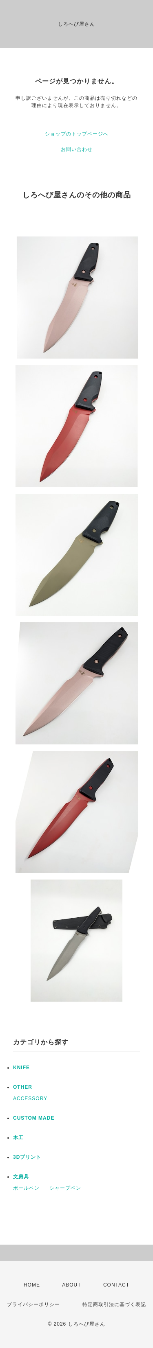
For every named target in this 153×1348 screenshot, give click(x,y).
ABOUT (71, 1285)
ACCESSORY (30, 1098)
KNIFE (21, 1067)
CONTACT (116, 1285)
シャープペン (65, 1188)
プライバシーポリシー (33, 1304)
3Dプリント (27, 1157)
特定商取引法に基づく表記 (114, 1304)
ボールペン (26, 1188)
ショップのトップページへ (77, 134)
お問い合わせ (77, 149)
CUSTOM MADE (33, 1118)
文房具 (21, 1177)
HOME (32, 1285)
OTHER (22, 1087)
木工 (18, 1137)
